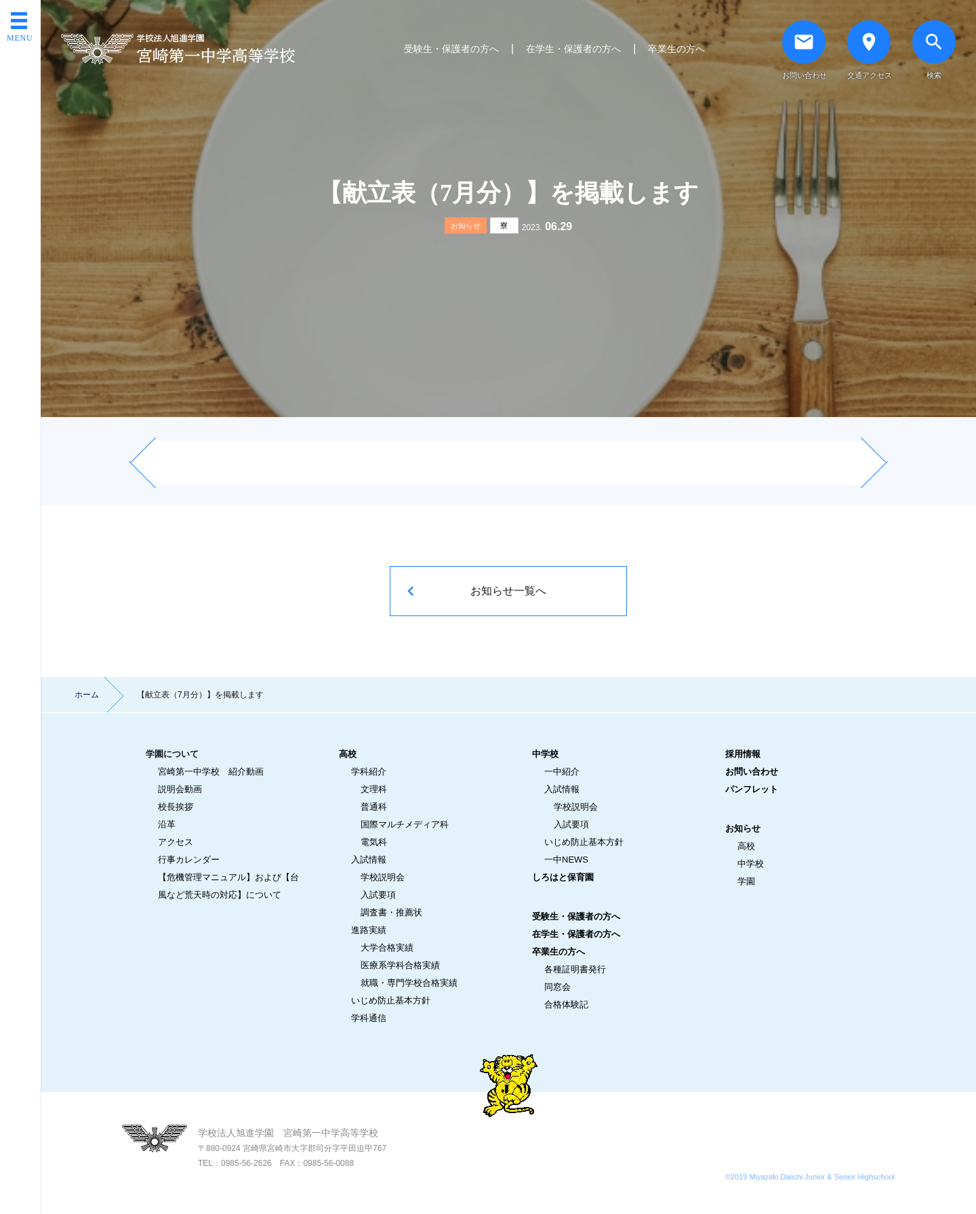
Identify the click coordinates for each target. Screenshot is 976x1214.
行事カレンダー (189, 859)
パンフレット (751, 789)
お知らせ (466, 225)
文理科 (374, 789)
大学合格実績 (387, 947)
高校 (348, 754)
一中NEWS (566, 859)
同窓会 (557, 987)
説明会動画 (180, 789)
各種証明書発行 (575, 969)
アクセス (175, 842)
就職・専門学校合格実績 (409, 983)
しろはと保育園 (563, 877)
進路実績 (368, 930)
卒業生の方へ (676, 48)
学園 (746, 881)
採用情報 (742, 754)
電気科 (374, 842)
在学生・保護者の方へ (573, 48)
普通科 (374, 807)
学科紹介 (368, 771)
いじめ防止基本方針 (390, 1000)
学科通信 (368, 1018)
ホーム (87, 694)
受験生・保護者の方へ (451, 48)
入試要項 (378, 895)
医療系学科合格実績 (400, 965)
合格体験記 (566, 1004)
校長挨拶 (175, 807)
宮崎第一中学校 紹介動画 (211, 771)
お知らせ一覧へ (508, 591)
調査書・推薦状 (391, 912)
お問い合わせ (751, 771)
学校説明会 (383, 877)
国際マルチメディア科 (405, 824)
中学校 (545, 754)
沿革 (167, 824)
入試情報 (368, 859)
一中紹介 (562, 771)
